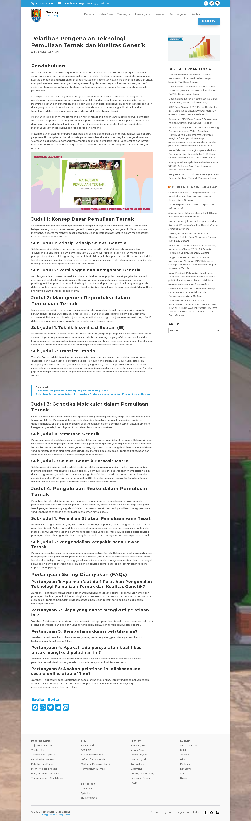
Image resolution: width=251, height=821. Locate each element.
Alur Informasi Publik (92, 754)
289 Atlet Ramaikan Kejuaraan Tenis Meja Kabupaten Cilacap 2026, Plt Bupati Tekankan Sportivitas (192, 249)
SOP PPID (86, 750)
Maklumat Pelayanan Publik (95, 764)
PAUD (134, 782)
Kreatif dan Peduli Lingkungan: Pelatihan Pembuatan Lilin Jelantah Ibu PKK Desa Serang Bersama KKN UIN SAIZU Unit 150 (192, 154)
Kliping (183, 778)
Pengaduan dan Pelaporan (45, 773)
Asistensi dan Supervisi (43, 754)
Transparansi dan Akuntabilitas (47, 778)
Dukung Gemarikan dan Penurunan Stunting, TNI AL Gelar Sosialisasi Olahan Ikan (192, 237)
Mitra (183, 759)
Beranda (89, 14)
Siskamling (136, 768)
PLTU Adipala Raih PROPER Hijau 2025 (191, 204)
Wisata (184, 773)
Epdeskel (86, 793)
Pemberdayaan (139, 754)
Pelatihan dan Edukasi (43, 764)
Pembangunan (178, 14)
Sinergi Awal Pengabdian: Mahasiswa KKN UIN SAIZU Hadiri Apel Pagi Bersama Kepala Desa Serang (193, 166)
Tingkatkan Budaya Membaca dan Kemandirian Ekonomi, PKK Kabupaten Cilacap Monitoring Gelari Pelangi (191, 261)
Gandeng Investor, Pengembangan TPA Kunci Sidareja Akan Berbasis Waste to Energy (191, 196)
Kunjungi (208, 21)
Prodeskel (86, 788)
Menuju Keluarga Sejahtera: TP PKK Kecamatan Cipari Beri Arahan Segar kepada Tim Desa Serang (189, 78)
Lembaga (141, 14)
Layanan (160, 14)
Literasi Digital (138, 759)
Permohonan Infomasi (93, 768)
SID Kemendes (89, 797)
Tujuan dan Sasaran (41, 745)
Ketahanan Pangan (141, 778)
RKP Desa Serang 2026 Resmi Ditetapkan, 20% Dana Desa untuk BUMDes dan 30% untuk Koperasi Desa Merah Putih (193, 111)
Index (196, 812)
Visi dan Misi (37, 750)
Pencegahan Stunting (142, 773)
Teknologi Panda (63, 815)
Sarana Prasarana (189, 745)
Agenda (184, 754)
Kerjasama (185, 768)
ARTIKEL (54, 52)
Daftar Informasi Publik (93, 759)
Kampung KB (138, 745)
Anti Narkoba (137, 764)
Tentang (122, 14)
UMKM (183, 750)
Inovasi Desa (137, 750)
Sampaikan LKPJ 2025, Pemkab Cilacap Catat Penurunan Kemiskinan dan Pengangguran (191, 292)
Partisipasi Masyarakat (42, 759)
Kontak (195, 14)
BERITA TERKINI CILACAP (194, 187)
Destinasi (185, 764)
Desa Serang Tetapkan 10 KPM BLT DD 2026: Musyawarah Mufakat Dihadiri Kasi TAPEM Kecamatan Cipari (192, 90)
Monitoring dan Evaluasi (44, 768)
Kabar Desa (106, 14)
